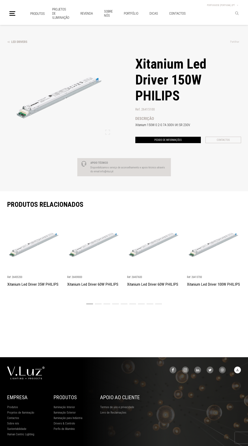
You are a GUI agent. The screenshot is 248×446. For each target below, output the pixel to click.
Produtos (37, 14)
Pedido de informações (168, 139)
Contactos (223, 139)
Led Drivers (17, 42)
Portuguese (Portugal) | (223, 5)
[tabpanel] (34, 253)
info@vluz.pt (106, 171)
